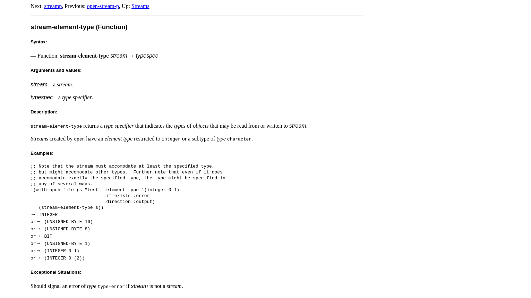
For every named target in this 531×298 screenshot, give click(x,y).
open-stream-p (103, 6)
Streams (140, 6)
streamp (53, 6)
